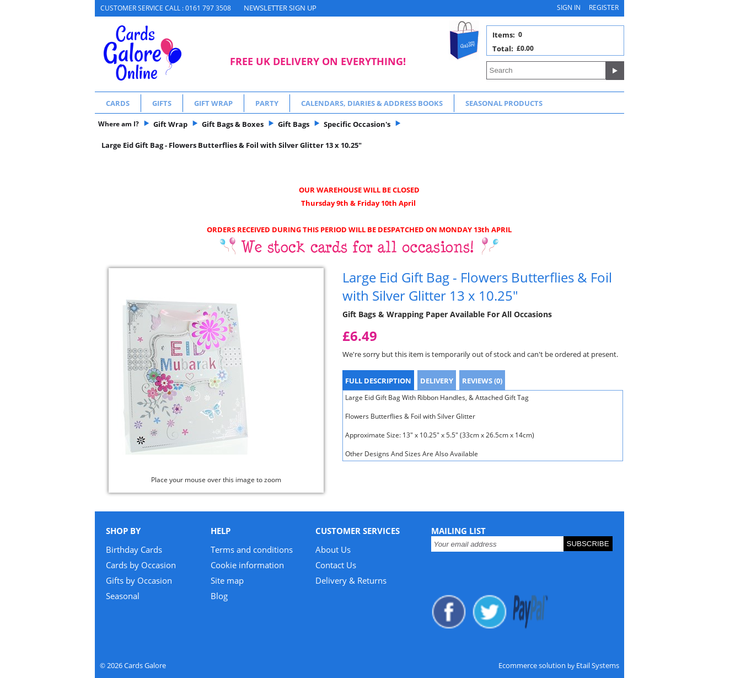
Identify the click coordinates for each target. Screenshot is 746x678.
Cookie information (247, 564)
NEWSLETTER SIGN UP (280, 8)
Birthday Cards (134, 549)
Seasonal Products (504, 103)
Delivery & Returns (351, 580)
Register (604, 7)
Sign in (569, 7)
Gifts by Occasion (139, 580)
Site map (227, 580)
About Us (333, 549)
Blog (219, 595)
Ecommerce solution (532, 665)
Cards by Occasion (141, 564)
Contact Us (335, 564)
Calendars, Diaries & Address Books (372, 103)
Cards (118, 103)
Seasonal (122, 595)
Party (266, 103)
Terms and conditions (252, 549)
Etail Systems (597, 665)
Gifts (161, 103)
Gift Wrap (213, 103)
